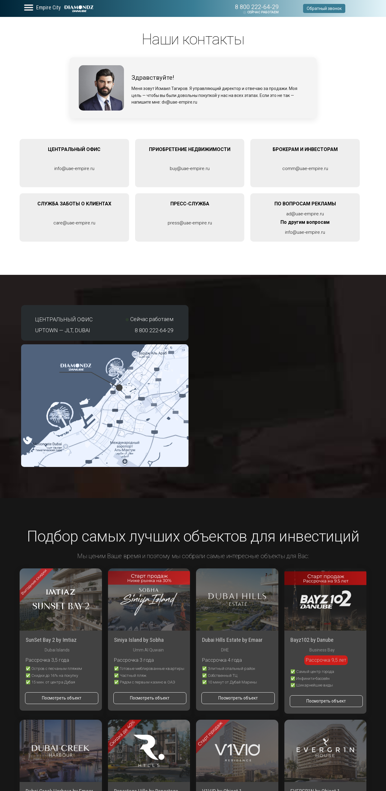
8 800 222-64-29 (257, 7)
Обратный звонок (324, 8)
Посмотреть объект (61, 698)
